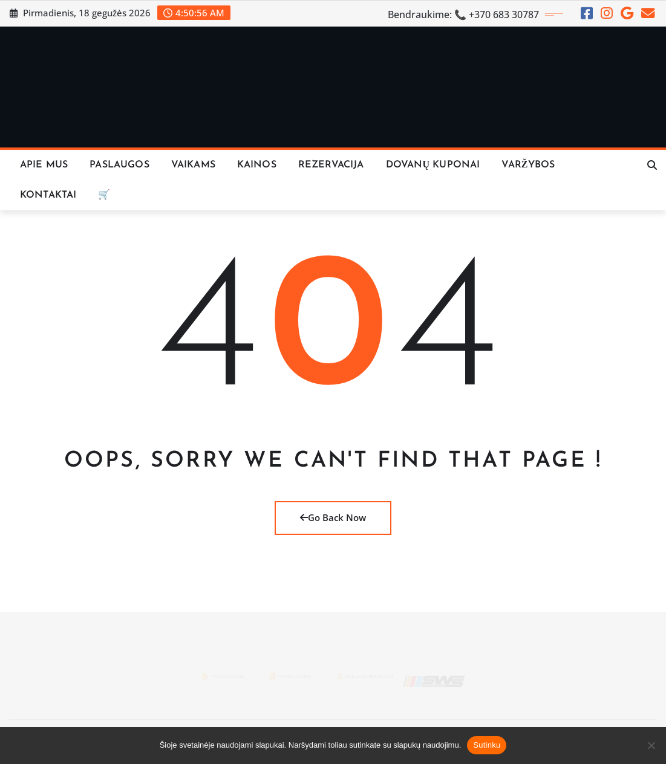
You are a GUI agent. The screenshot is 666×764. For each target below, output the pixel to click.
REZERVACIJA (331, 165)
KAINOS (256, 165)
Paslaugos (119, 165)
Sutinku (486, 744)
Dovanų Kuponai (433, 165)
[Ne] (651, 745)
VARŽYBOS (528, 165)
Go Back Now (333, 517)
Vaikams (193, 165)
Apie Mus (44, 165)
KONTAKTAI (48, 195)
